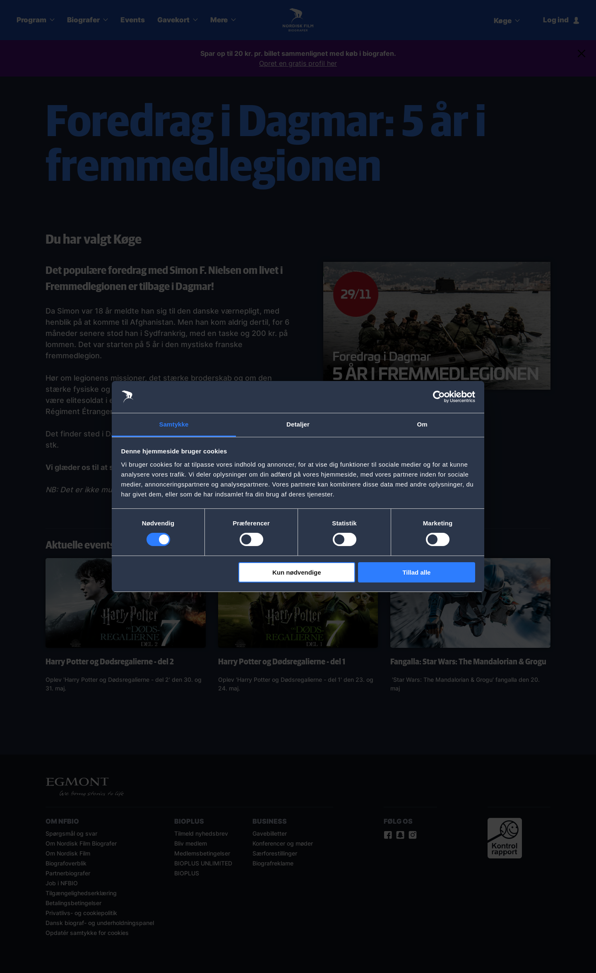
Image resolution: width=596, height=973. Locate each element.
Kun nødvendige (296, 572)
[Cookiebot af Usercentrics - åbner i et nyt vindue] (439, 397)
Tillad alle (416, 572)
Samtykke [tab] (174, 424)
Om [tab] (422, 424)
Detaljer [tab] (298, 424)
